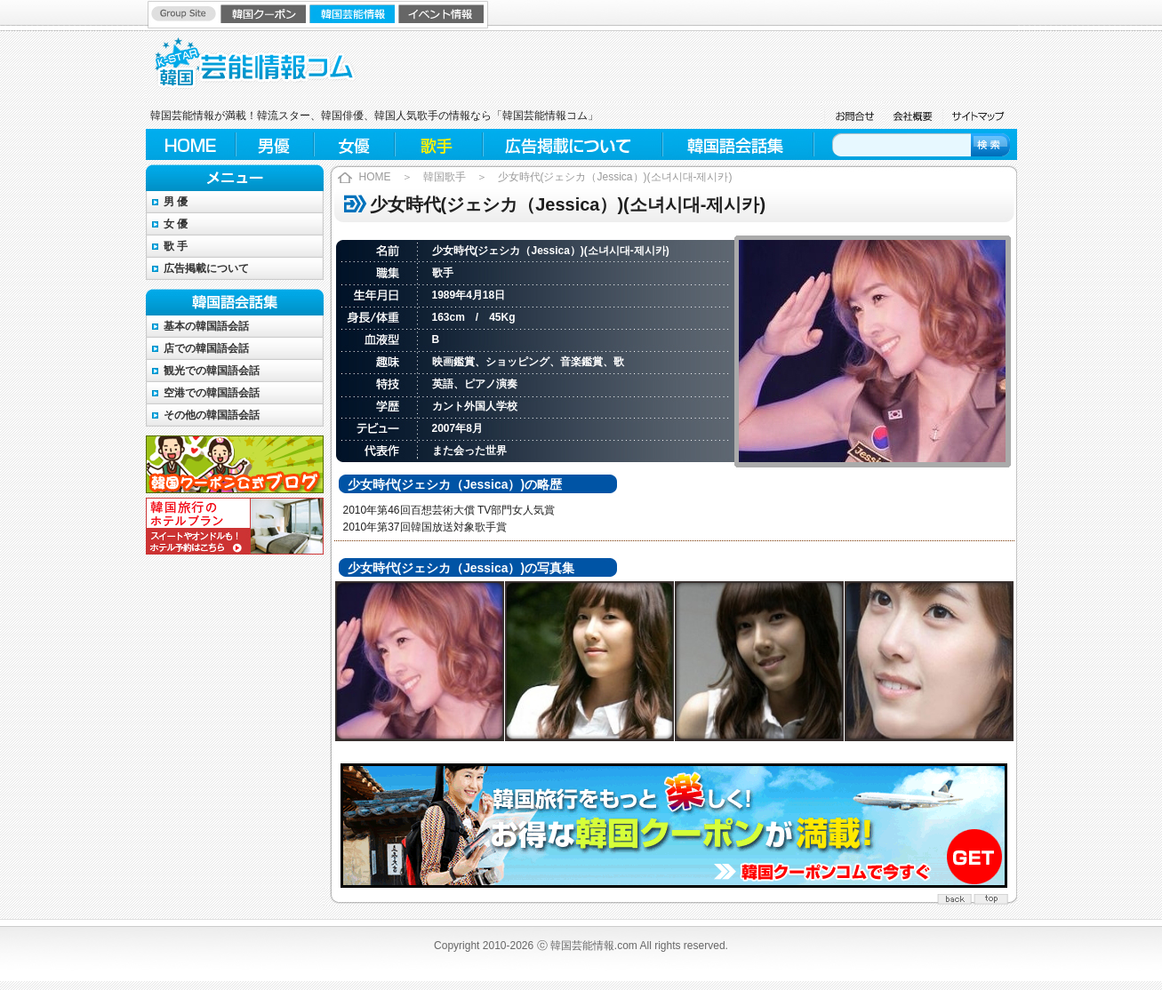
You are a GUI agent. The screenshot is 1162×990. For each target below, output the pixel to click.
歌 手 (176, 246)
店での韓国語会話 (206, 348)
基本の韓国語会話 (206, 326)
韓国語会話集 (737, 144)
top (990, 896)
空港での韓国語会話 (212, 393)
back (955, 896)
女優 (355, 144)
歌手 (439, 144)
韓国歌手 (444, 177)
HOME (190, 144)
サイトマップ (979, 115)
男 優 (176, 202)
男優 (275, 144)
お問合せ (852, 115)
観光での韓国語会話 (212, 370)
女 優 (176, 224)
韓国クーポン (264, 13)
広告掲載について (572, 144)
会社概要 (913, 115)
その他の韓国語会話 (212, 415)
